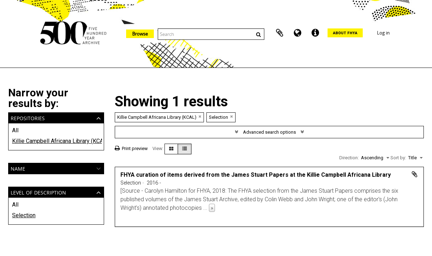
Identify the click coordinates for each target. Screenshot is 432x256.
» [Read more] (212, 207)
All (15, 130)
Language (297, 33)
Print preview (131, 148)
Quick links (315, 33)
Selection (24, 215)
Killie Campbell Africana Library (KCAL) (56, 141)
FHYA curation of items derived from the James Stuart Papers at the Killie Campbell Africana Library (255, 174)
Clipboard (279, 33)
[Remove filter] (200, 116)
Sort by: (398, 157)
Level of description (38, 192)
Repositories (28, 117)
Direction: (349, 157)
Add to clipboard (414, 174)
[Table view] (184, 149)
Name (18, 168)
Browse (140, 34)
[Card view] (171, 149)
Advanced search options (269, 132)
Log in (383, 33)
